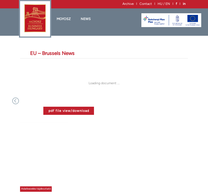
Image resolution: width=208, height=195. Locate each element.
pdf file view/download (68, 111)
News (86, 19)
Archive (128, 4)
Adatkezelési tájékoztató (36, 188)
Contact (145, 4)
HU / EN (164, 4)
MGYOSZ (64, 19)
